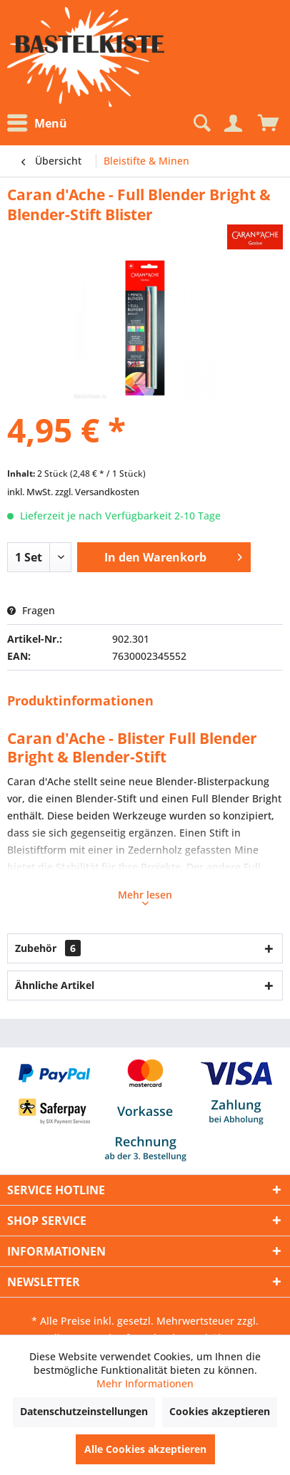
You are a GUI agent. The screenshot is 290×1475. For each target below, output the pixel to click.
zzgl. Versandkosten (97, 491)
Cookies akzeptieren (219, 1411)
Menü (37, 123)
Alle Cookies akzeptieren (145, 1449)
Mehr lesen (145, 896)
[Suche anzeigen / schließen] (200, 123)
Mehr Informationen (145, 1383)
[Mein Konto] (233, 123)
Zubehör (48, 948)
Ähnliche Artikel (54, 985)
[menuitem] (40, 124)
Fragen (31, 610)
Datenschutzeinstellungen (84, 1411)
